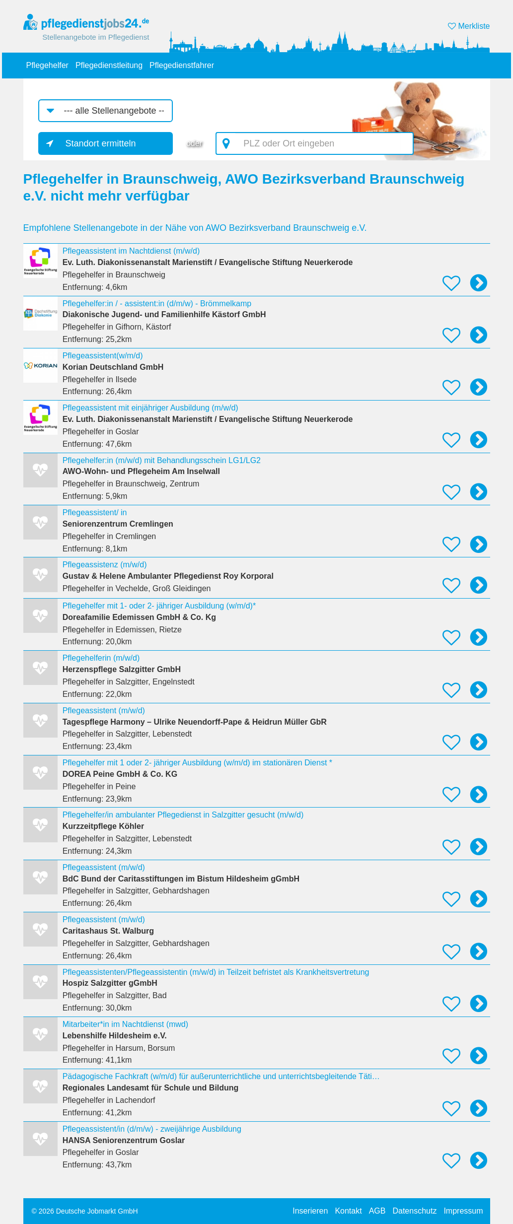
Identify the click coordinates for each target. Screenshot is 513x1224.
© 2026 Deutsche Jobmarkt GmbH (85, 1211)
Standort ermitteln (101, 143)
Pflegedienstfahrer (181, 65)
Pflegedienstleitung (109, 65)
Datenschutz (414, 1211)
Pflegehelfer (47, 65)
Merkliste (469, 26)
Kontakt (348, 1211)
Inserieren (310, 1211)
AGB (377, 1211)
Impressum (463, 1211)
